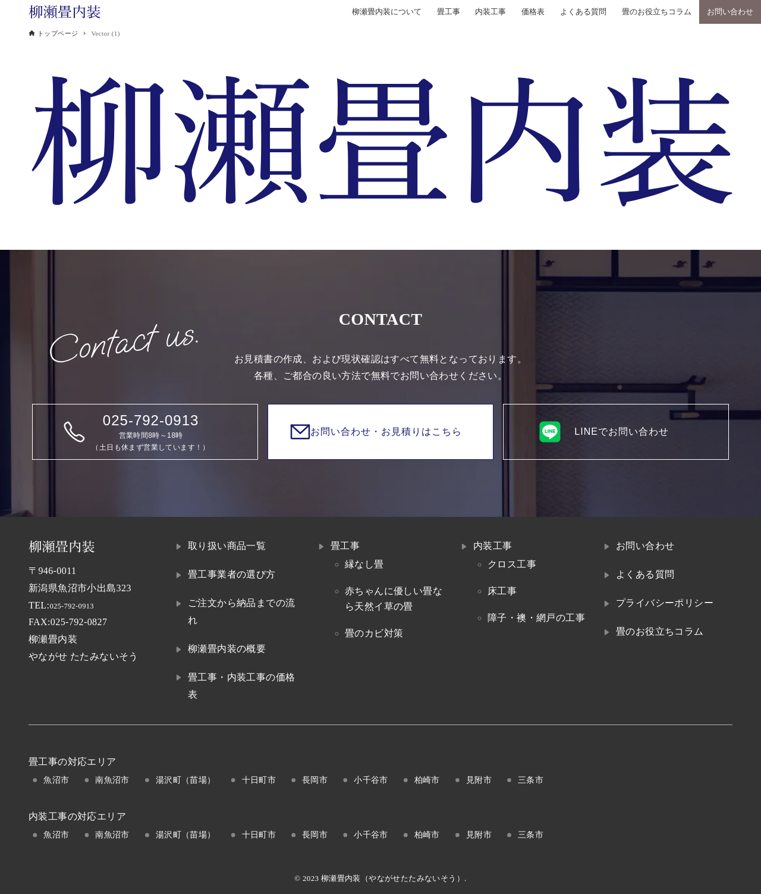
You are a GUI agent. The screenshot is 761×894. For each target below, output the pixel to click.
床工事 (502, 591)
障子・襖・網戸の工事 (536, 618)
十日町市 (259, 780)
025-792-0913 (77, 605)
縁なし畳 (364, 564)
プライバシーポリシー (664, 603)
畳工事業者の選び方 (232, 574)
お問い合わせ (645, 546)
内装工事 (492, 546)
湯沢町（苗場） (186, 780)
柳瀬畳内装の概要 (227, 649)
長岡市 (315, 780)
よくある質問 (645, 574)
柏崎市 (427, 780)
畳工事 (345, 546)
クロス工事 (512, 564)
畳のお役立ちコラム (660, 631)
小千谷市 (371, 780)
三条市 (530, 780)
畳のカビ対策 (374, 633)
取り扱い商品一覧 (227, 546)
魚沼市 (56, 780)
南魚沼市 (112, 780)
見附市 (479, 780)
